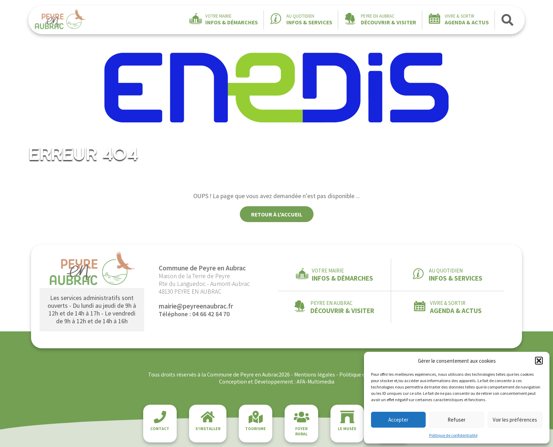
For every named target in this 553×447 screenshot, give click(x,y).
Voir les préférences (515, 419)
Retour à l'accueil (276, 214)
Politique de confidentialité (453, 435)
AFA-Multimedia (315, 381)
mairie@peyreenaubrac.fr (196, 306)
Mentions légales (314, 374)
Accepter (398, 419)
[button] (538, 360)
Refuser (457, 419)
